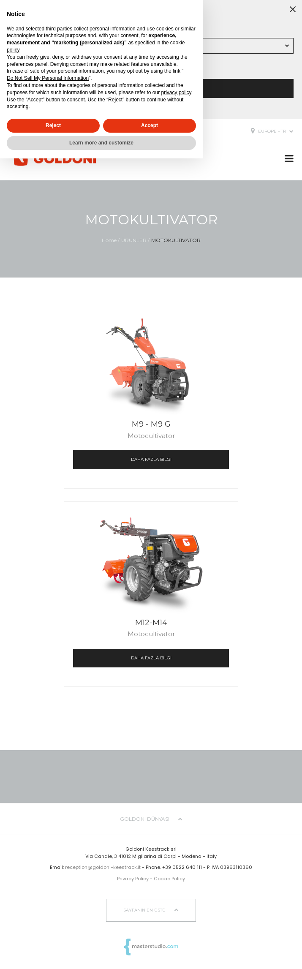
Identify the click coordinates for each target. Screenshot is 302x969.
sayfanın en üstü (151, 910)
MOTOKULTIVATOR (176, 240)
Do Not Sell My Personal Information (48, 78)
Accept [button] (149, 125)
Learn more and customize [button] (101, 143)
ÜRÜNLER (134, 240)
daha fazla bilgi (151, 459)
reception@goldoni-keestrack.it (103, 867)
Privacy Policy (133, 878)
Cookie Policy (169, 878)
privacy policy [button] (176, 92)
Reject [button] (53, 125)
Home (109, 240)
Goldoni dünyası (151, 819)
